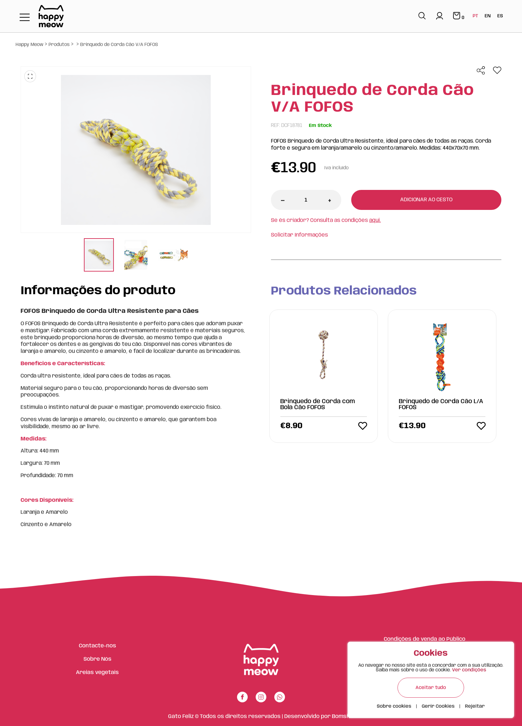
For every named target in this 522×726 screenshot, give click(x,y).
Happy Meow (29, 44)
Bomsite (343, 716)
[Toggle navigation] (25, 18)
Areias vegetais (97, 672)
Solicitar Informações (299, 235)
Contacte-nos (97, 646)
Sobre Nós (98, 659)
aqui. (375, 220)
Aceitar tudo (430, 687)
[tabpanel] (99, 255)
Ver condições (469, 670)
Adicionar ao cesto (426, 200)
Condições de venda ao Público (424, 639)
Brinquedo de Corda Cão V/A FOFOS (119, 44)
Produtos (59, 44)
